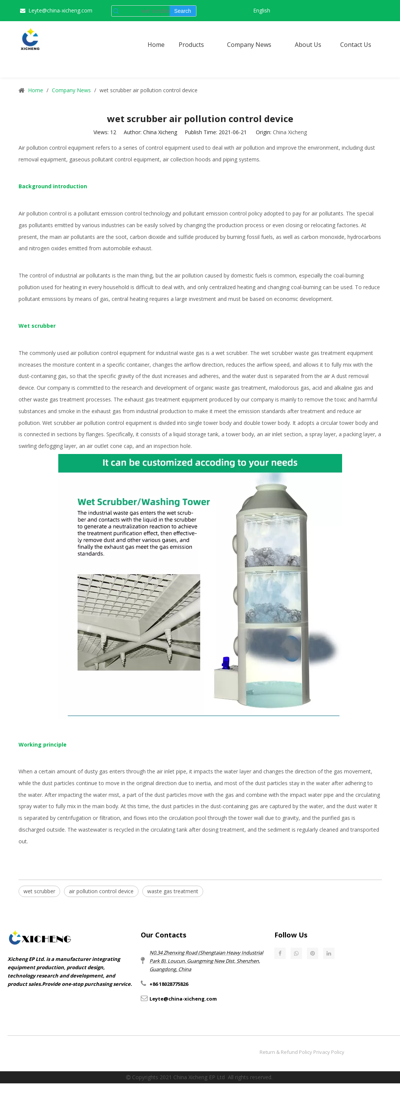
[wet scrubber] (145, 11)
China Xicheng (290, 132)
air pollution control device (101, 891)
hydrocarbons (364, 236)
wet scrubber (231, 352)
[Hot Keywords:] (183, 11)
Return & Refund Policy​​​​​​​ (286, 1052)
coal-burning (306, 287)
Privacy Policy (328, 1052)
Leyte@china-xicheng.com (60, 10)
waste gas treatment (172, 891)
